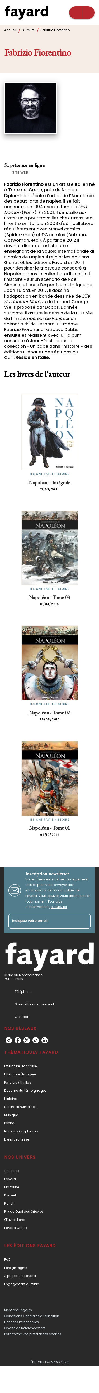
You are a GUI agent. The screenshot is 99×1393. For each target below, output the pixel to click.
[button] (17, 172)
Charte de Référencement (24, 1328)
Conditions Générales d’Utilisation (31, 1316)
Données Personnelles (21, 1322)
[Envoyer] (84, 921)
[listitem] (8, 1040)
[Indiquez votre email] (42, 921)
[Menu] (82, 12)
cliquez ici (59, 907)
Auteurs (28, 30)
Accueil (10, 30)
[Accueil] (26, 12)
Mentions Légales (18, 1310)
